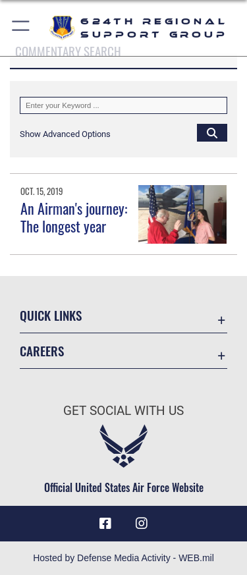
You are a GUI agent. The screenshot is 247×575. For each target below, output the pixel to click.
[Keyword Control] (123, 105)
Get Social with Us (123, 410)
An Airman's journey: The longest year (73, 217)
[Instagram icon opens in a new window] (141, 524)
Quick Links (51, 315)
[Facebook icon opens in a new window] (105, 524)
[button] (21, 28)
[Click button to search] (212, 132)
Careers (42, 350)
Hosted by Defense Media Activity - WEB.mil (123, 558)
